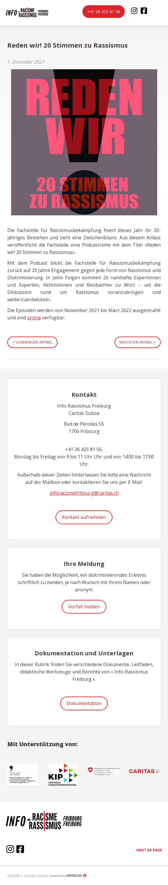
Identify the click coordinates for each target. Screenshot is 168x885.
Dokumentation (84, 703)
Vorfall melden (84, 606)
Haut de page (149, 850)
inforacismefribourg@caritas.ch (84, 493)
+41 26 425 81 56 (103, 11)
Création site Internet (68, 876)
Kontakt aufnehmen (84, 517)
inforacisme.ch (25, 12)
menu (159, 13)
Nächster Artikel (137, 342)
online (34, 317)
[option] (23, 772)
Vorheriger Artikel (32, 342)
